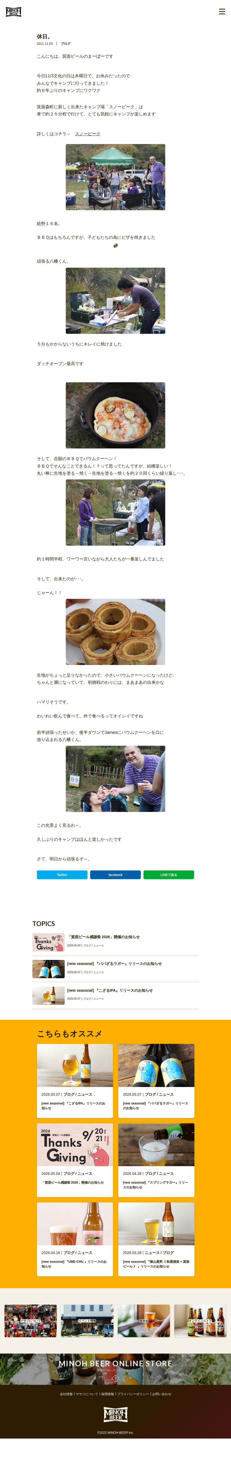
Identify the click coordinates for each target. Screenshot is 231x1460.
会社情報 (66, 1403)
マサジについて (87, 1403)
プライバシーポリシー (133, 1403)
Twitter (62, 875)
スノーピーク (88, 134)
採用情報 (107, 1403)
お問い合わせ (161, 1403)
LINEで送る (168, 875)
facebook (115, 875)
